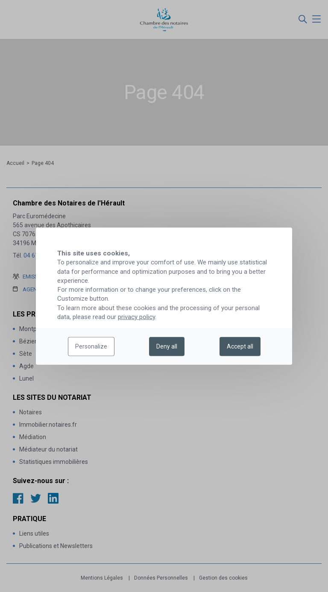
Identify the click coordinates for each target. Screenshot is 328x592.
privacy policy (136, 317)
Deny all (166, 346)
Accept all (240, 346)
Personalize (91, 346)
